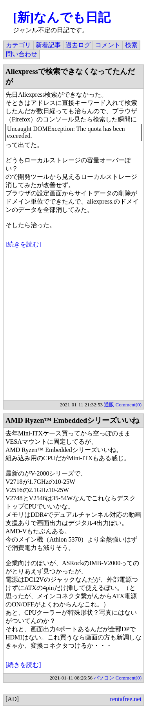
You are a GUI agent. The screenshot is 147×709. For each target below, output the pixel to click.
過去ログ (78, 45)
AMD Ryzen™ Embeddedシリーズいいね (72, 420)
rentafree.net (126, 699)
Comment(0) (129, 405)
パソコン (104, 678)
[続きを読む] (23, 244)
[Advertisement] (73, 326)
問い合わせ (21, 54)
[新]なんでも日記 (62, 17)
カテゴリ (18, 45)
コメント (107, 45)
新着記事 (48, 45)
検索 (131, 45)
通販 (109, 405)
